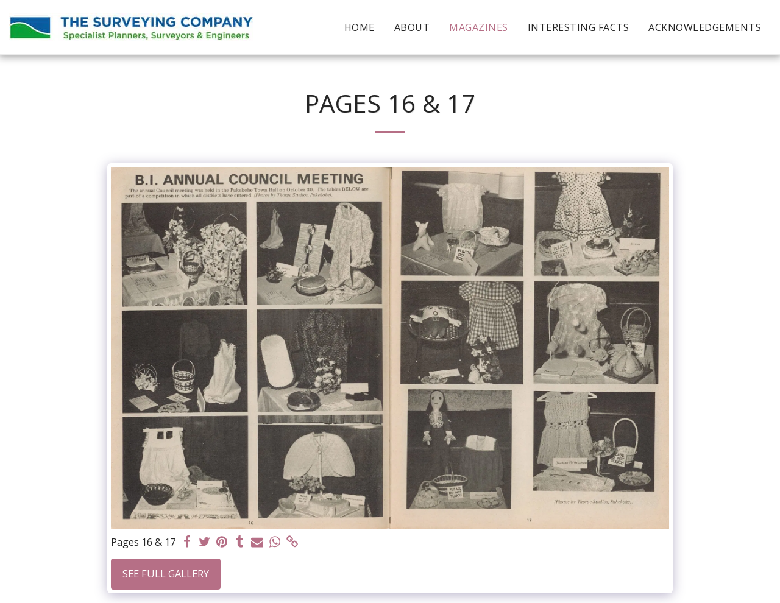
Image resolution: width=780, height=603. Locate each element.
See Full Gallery (165, 573)
